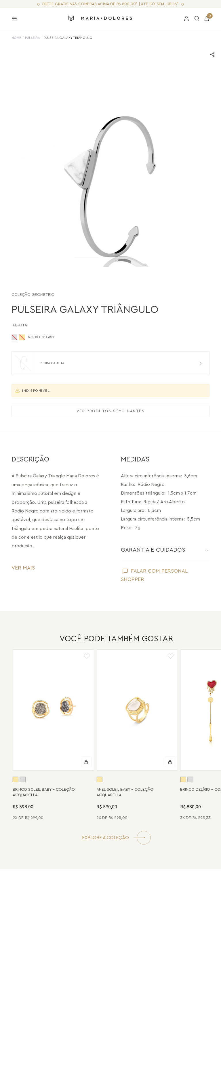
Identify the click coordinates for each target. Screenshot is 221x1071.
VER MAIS (23, 567)
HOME (16, 37)
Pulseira (32, 37)
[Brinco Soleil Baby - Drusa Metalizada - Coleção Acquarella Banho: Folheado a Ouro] (53, 735)
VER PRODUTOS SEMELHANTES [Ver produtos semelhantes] (110, 411)
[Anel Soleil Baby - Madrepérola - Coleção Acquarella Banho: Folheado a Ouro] (137, 735)
